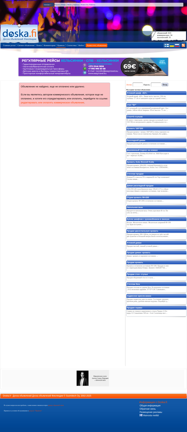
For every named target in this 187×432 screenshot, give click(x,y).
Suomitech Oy (72, 396)
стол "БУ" (132, 105)
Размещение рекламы (151, 412)
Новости (84, 4)
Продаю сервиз (134, 308)
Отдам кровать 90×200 (138, 197)
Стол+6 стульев (135, 117)
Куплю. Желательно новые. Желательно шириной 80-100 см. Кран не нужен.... (149, 223)
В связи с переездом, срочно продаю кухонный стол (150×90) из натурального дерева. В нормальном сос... (147, 121)
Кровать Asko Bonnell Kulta (140, 162)
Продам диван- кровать (138, 252)
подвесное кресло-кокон (139, 296)
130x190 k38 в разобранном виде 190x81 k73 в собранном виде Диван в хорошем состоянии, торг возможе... (148, 190)
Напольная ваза (135, 207)
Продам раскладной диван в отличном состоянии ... (147, 144)
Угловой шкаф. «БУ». (137, 93)
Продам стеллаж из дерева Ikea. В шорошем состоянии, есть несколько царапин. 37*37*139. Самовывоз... (148, 288)
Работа (92, 4)
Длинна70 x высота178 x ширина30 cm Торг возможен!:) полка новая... (148, 178)
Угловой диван (134, 243)
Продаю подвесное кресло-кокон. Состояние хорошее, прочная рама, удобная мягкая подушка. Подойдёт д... (148, 300)
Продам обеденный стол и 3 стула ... (141, 278)
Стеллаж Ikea (133, 284)
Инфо (63, 4)
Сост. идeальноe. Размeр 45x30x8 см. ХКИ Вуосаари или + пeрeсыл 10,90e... (148, 154)
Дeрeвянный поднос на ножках (142, 150)
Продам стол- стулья (137, 274)
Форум (57, 4)
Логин (129, 85)
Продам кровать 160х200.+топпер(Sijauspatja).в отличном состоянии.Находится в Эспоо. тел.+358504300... (148, 166)
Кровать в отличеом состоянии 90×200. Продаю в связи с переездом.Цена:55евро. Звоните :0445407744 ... (148, 267)
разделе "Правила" (35, 411)
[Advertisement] (153, 340)
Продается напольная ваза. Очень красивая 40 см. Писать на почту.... (147, 212)
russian (47, 4)
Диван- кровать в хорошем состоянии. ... (142, 256)
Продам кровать (135, 262)
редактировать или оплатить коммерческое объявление (52, 102)
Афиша (76, 4)
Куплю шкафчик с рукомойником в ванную (148, 219)
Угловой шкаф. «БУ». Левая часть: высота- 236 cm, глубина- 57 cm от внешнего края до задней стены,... (147, 97)
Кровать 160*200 (135, 128)
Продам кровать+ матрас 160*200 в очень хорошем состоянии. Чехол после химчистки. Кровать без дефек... (148, 133)
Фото (69, 4)
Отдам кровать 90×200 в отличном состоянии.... (145, 201)
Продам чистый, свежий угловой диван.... (143, 246)
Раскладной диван (136, 140)
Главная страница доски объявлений (19, 33)
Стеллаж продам (135, 174)
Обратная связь (148, 409)
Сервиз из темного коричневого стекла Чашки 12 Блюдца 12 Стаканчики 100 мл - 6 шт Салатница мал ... (147, 312)
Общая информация (150, 405)
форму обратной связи (56, 405)
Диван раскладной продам (140, 186)
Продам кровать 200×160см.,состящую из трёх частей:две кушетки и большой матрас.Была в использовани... (148, 235)
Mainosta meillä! (149, 415)
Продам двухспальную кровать (142, 231)
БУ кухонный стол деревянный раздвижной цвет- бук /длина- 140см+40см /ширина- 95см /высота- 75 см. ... (148, 109)
